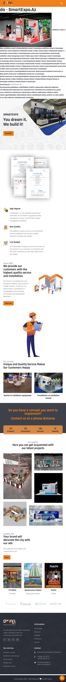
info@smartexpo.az (43, 662)
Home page (38, 628)
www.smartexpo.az (43, 664)
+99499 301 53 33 (43, 659)
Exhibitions (38, 639)
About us (37, 632)
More (7, 557)
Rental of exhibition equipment (48, 395)
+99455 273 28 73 (43, 656)
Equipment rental (9, 666)
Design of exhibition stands (17, 395)
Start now (8, 303)
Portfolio (37, 635)
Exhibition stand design (11, 656)
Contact (8, 133)
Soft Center (48, 679)
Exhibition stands (9, 652)
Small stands (7, 659)
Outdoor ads (7, 663)
